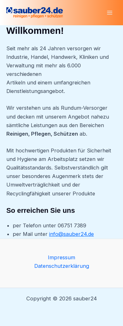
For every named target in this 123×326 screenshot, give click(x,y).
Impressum (61, 257)
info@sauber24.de (71, 234)
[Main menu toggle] (109, 13)
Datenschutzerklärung (61, 266)
